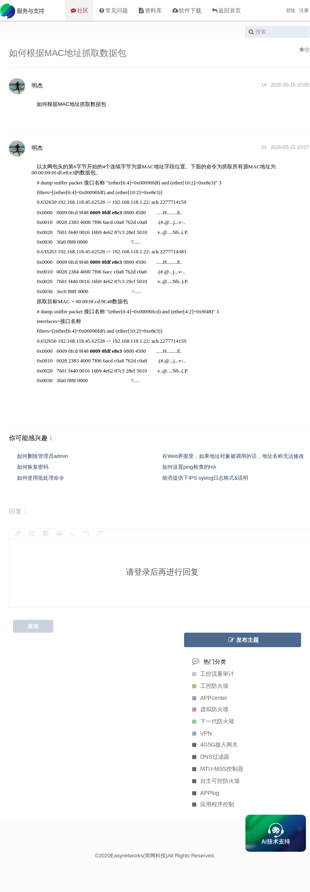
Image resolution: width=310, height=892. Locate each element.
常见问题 (113, 10)
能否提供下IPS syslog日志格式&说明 (205, 478)
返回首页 (226, 10)
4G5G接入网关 (213, 744)
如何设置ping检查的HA (189, 467)
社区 (79, 10)
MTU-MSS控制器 (215, 769)
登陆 (290, 10)
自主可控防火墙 (214, 781)
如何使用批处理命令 (40, 478)
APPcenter (207, 698)
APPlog (203, 793)
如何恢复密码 (32, 467)
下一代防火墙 (211, 721)
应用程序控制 (211, 804)
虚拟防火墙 (208, 709)
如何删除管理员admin (42, 456)
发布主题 (242, 640)
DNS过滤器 (208, 756)
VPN (200, 733)
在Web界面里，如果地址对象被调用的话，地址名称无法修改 (233, 456)
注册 (304, 10)
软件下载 (186, 10)
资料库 (150, 10)
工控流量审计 (211, 674)
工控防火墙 (208, 686)
